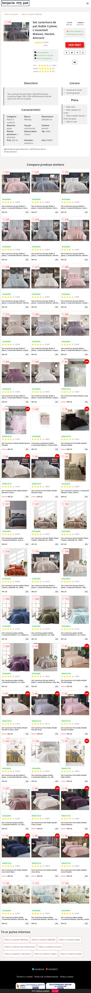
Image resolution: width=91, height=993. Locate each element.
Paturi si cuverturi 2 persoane (17, 954)
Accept (55, 991)
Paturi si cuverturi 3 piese (45, 954)
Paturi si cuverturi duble (71, 954)
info (27, 212)
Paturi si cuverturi (11, 14)
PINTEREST (52, 969)
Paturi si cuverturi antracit (50, 946)
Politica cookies (66, 976)
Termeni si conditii (24, 976)
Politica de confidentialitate (46, 976)
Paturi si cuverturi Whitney (32, 14)
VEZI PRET (74, 45)
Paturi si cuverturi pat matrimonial (20, 946)
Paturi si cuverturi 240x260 (43, 939)
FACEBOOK (38, 969)
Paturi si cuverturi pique (69, 939)
